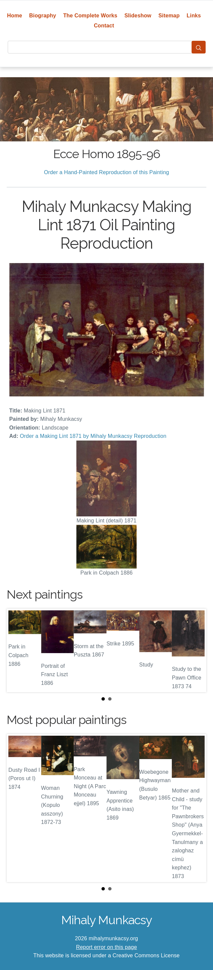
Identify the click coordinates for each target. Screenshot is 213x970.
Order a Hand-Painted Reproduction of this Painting (106, 172)
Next (196, 650)
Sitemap (169, 15)
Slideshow (137, 15)
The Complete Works (90, 15)
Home (14, 15)
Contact (104, 25)
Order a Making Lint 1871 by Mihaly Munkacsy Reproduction (93, 436)
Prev (17, 650)
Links (194, 15)
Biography (42, 15)
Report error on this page (106, 947)
